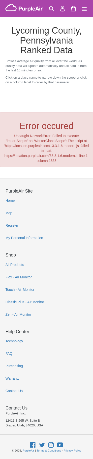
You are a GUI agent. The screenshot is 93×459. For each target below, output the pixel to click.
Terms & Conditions (49, 450)
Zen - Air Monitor (18, 314)
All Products (14, 265)
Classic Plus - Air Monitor (24, 302)
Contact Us (14, 391)
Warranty (12, 378)
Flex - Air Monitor (18, 277)
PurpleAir (28, 450)
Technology (14, 341)
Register (11, 225)
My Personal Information (24, 238)
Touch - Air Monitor (19, 290)
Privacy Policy (72, 450)
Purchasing (14, 366)
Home (10, 201)
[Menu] (84, 8)
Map (8, 213)
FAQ (8, 354)
